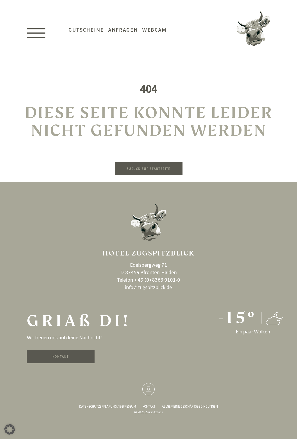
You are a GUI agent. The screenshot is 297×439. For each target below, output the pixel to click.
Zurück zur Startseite (148, 169)
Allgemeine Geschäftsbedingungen (190, 406)
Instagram (148, 389)
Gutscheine (86, 30)
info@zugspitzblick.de (148, 287)
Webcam (154, 30)
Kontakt (60, 357)
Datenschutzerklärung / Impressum (107, 406)
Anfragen (123, 30)
